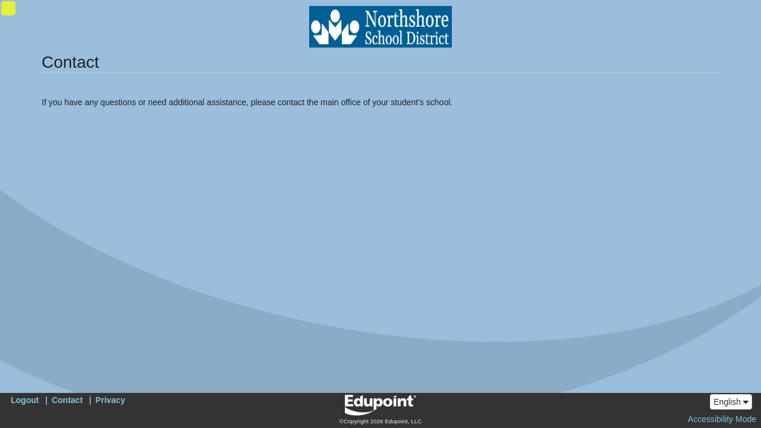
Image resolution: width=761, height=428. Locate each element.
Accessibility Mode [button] (722, 419)
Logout (25, 400)
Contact (67, 400)
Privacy (110, 400)
